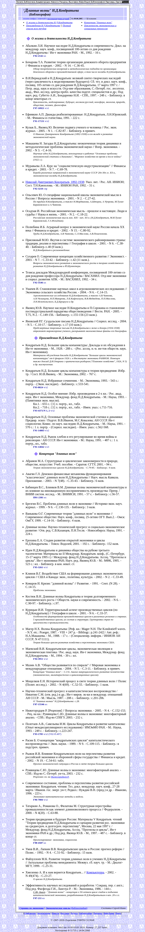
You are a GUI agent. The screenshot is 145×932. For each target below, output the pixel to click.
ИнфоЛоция (109, 913)
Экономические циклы (58, 908)
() (78, 908)
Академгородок (44, 913)
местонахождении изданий (58, 19)
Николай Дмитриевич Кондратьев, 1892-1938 (55, 182)
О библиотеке (30, 913)
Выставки (65, 913)
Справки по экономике (31, 908)
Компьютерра (95, 872)
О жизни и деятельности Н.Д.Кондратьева (49, 22)
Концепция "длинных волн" (98, 22)
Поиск (118, 913)
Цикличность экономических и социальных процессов (100, 27)
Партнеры (97, 913)
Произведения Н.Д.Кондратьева (43, 25)
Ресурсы (74, 913)
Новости (55, 913)
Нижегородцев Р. (60, 776)
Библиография (85, 913)
